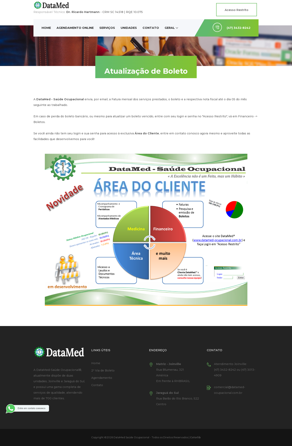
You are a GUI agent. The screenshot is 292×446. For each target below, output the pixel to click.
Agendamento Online (75, 28)
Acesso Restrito (236, 10)
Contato (151, 28)
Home (46, 28)
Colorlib (195, 437)
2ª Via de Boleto (103, 370)
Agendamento (101, 378)
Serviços (107, 28)
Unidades (129, 28)
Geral (170, 28)
